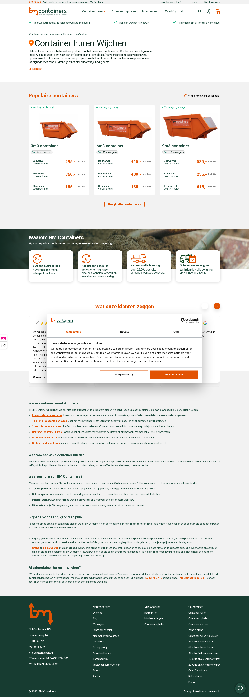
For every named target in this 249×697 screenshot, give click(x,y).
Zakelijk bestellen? (171, 2)
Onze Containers (197, 670)
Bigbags (192, 682)
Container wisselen (198, 624)
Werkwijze (98, 624)
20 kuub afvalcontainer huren (204, 664)
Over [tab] (176, 332)
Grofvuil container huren (46, 443)
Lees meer (35, 68)
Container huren (93, 11)
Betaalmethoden (102, 653)
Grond (35, 548)
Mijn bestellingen (153, 618)
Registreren (150, 612)
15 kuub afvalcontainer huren (204, 659)
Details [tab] (124, 332)
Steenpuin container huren (47, 426)
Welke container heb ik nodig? (202, 95)
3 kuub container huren (201, 641)
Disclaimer (98, 641)
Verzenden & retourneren (106, 664)
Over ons (192, 2)
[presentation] (204, 306)
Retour (96, 670)
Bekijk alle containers (124, 204)
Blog (95, 618)
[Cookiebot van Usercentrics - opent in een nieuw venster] (183, 320)
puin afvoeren (51, 548)
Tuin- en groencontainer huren (49, 421)
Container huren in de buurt (47, 34)
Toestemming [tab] (72, 332)
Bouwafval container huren (47, 415)
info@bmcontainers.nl (192, 578)
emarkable (214, 691)
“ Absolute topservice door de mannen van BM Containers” (68, 2)
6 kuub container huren (201, 647)
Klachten (97, 676)
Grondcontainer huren (44, 437)
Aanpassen (124, 374)
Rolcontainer (150, 11)
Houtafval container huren (47, 432)
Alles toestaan (174, 374)
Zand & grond (174, 11)
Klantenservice (212, 2)
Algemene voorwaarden (106, 636)
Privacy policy (100, 647)
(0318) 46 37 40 (37, 646)
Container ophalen (124, 11)
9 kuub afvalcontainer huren (203, 653)
